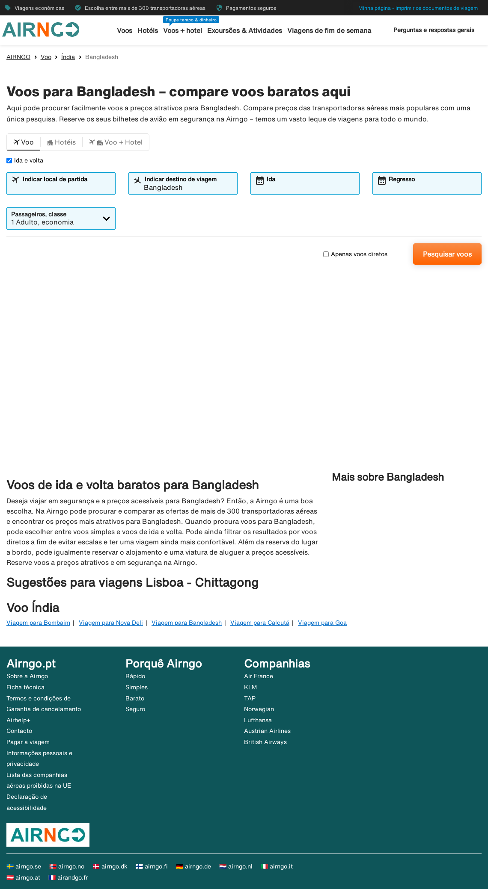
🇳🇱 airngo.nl (236, 866)
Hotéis (151, 30)
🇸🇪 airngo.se (23, 866)
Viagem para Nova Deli (111, 623)
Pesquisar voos (447, 254)
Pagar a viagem (28, 742)
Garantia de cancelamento (43, 709)
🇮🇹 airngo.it (277, 866)
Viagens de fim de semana (327, 30)
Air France (258, 676)
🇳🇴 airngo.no (66, 866)
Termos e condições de (38, 698)
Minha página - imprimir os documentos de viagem (418, 8)
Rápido (135, 676)
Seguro (135, 709)
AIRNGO (18, 57)
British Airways (265, 742)
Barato (134, 698)
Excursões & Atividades (245, 30)
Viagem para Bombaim (38, 623)
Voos (128, 30)
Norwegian (259, 709)
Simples (136, 687)
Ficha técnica (25, 687)
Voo (46, 57)
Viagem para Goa (322, 623)
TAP (250, 698)
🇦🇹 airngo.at (23, 877)
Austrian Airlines (267, 731)
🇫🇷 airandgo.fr (68, 877)
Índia (68, 57)
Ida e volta (24, 160)
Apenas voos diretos (355, 254)
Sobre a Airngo (27, 676)
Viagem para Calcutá (259, 623)
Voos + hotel (185, 30)
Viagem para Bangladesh (187, 623)
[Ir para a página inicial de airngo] (40, 28)
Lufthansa (258, 720)
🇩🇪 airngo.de (193, 866)
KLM (250, 687)
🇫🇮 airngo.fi (152, 866)
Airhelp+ (18, 720)
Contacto (19, 731)
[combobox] (66, 187)
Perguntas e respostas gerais (433, 30)
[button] (23, 142)
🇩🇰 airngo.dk (110, 866)
